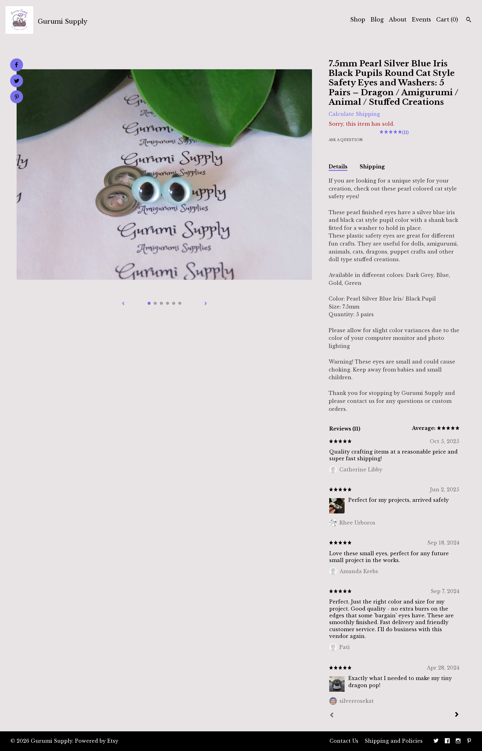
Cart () (447, 19)
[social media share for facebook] (16, 64)
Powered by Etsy (96, 741)
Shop (357, 19)
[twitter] (436, 741)
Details (338, 166)
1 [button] (149, 303)
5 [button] (173, 303)
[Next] (456, 715)
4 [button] (167, 303)
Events (421, 19)
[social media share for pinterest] (16, 97)
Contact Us (344, 741)
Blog (377, 19)
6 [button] (179, 303)
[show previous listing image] (123, 303)
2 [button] (155, 303)
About (397, 19)
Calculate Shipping (354, 114)
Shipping (372, 166)
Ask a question (346, 140)
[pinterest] (469, 741)
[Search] (468, 20)
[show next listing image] (205, 303)
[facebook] (447, 741)
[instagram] (458, 741)
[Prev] (331, 715)
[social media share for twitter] (16, 81)
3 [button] (161, 303)
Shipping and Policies (394, 741)
